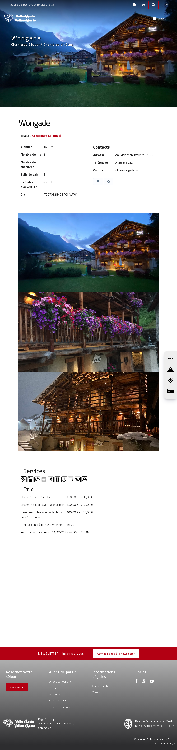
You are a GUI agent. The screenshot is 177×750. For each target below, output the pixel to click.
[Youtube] (152, 681)
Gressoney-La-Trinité (47, 135)
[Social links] (143, 5)
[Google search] (153, 5)
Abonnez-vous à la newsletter (116, 653)
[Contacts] (134, 4)
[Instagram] (143, 681)
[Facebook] (136, 681)
